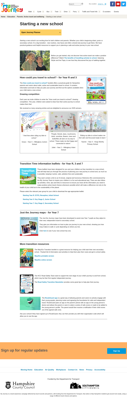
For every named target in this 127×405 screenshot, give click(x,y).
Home (3, 17)
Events (116, 11)
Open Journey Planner (30, 32)
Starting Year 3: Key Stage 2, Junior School (39, 199)
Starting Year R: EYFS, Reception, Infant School (41, 195)
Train (56, 11)
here (45, 231)
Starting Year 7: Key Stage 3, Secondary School (41, 203)
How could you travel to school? (35, 83)
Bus (48, 11)
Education (11, 17)
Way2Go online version (43, 260)
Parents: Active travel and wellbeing (30, 17)
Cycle (39, 11)
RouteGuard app (51, 298)
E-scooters (106, 11)
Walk (30, 11)
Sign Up (116, 351)
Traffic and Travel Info (89, 11)
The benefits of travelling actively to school (80, 58)
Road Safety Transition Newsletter (50, 282)
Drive (65, 11)
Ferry (75, 11)
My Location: (93, 4)
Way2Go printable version (44, 256)
